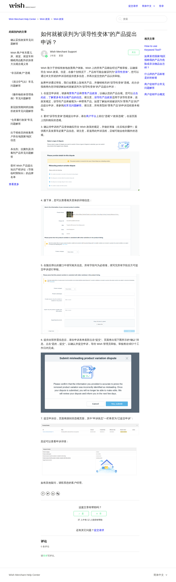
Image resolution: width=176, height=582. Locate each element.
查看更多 (14, 184)
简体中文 (147, 6)
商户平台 (91, 116)
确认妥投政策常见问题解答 (22, 41)
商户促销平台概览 (154, 94)
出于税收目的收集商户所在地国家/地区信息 (22, 136)
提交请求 (133, 6)
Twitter (48, 494)
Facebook (43, 494)
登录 (45, 555)
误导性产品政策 (103, 97)
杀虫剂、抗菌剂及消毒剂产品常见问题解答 (22, 153)
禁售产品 (74, 93)
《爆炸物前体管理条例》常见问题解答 (22, 96)
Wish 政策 (45, 19)
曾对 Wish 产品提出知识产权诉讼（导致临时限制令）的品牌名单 (22, 171)
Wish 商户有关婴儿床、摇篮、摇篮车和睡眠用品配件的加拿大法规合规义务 (22, 58)
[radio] (81, 513)
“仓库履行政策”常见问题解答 (22, 121)
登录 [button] (161, 6)
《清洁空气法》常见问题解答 (22, 83)
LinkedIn (53, 494)
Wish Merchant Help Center (22, 19)
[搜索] (141, 19)
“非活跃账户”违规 (20, 72)
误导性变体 (121, 71)
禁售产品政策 (89, 93)
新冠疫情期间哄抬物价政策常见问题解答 (22, 109)
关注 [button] (134, 52)
